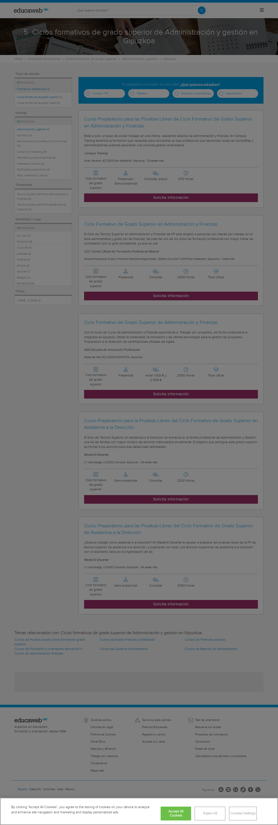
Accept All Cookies (176, 813)
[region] (139, 811)
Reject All (210, 813)
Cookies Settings (243, 813)
